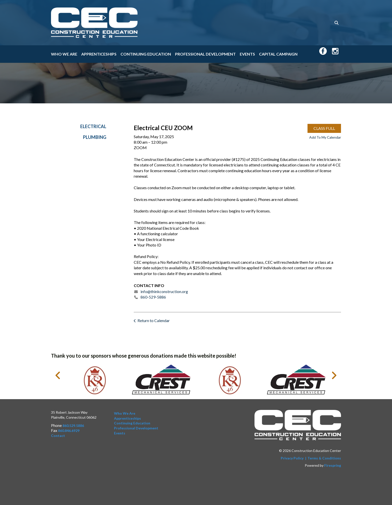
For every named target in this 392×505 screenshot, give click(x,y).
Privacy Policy (292, 458)
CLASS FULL (324, 130)
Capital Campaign (278, 54)
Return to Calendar (154, 322)
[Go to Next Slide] (334, 376)
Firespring (332, 465)
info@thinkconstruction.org (164, 293)
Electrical (93, 128)
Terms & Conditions (324, 458)
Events (247, 54)
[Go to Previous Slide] (58, 376)
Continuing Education (145, 54)
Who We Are (64, 54)
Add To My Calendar (325, 139)
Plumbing (94, 139)
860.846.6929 (69, 430)
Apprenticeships (98, 54)
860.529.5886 (73, 426)
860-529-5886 (153, 299)
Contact (58, 435)
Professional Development (205, 54)
